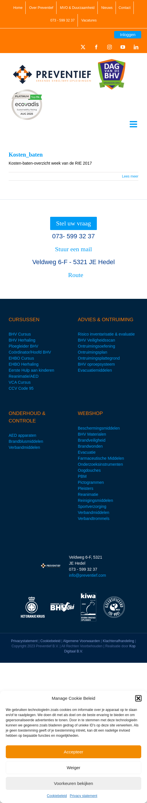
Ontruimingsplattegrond (99, 358)
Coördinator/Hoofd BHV (30, 352)
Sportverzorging (92, 506)
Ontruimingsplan (92, 352)
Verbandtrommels (94, 518)
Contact (125, 8)
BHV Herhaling (22, 340)
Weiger (73, 767)
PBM (82, 476)
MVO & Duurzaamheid (77, 8)
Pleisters (85, 488)
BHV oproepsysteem (96, 364)
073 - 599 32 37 (62, 20)
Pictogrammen (91, 482)
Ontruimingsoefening (96, 346)
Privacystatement (24, 641)
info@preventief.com (87, 575)
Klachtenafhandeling (118, 641)
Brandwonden (90, 446)
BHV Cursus (20, 334)
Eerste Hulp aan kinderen (31, 370)
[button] (138, 698)
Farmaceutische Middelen (101, 458)
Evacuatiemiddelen (95, 370)
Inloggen (127, 34)
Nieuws (106, 8)
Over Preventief (41, 8)
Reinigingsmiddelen (95, 500)
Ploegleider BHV (23, 346)
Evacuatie (86, 452)
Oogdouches (89, 470)
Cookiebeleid (57, 796)
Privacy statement (83, 796)
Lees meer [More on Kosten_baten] (130, 176)
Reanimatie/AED (24, 376)
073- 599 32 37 (73, 236)
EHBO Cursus (21, 358)
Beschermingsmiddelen (99, 428)
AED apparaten (22, 435)
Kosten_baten (26, 154)
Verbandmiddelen (24, 447)
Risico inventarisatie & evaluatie (106, 334)
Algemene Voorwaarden (81, 641)
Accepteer (73, 751)
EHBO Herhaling (24, 364)
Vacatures (89, 20)
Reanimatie (88, 494)
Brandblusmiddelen (26, 441)
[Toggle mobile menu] (134, 124)
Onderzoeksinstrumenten (100, 464)
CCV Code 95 (21, 388)
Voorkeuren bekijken (73, 783)
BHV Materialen (92, 434)
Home (17, 8)
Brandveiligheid (91, 440)
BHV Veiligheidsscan (96, 340)
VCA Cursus (20, 382)
